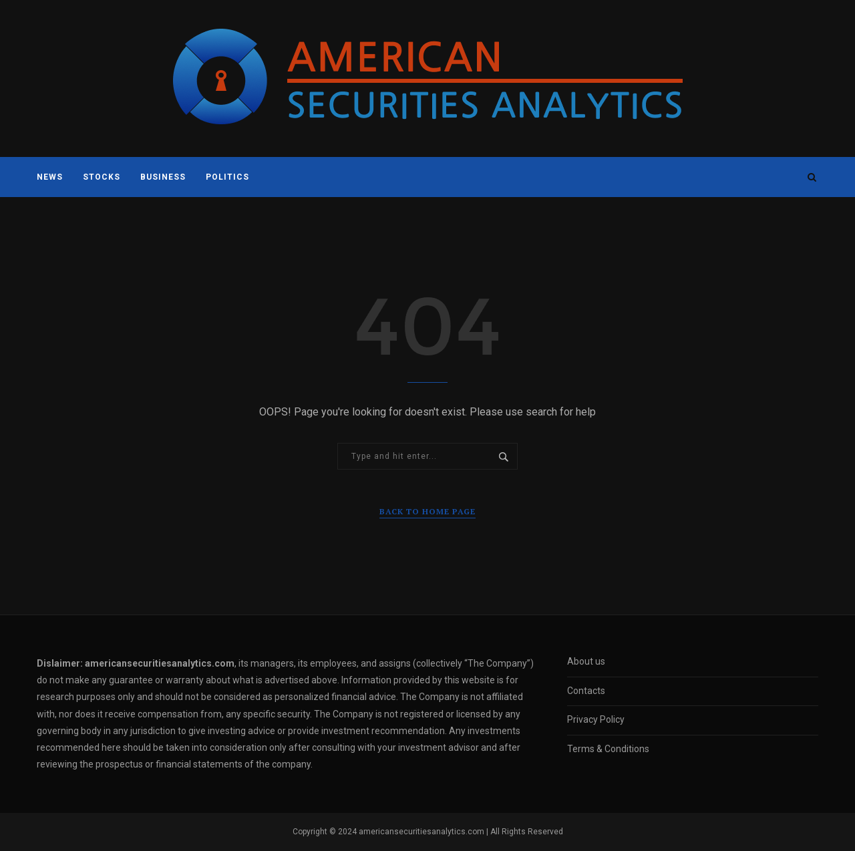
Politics (227, 177)
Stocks (101, 177)
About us (586, 661)
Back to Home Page (427, 511)
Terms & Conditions (608, 748)
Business (163, 177)
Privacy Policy (596, 719)
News (50, 177)
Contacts (586, 690)
